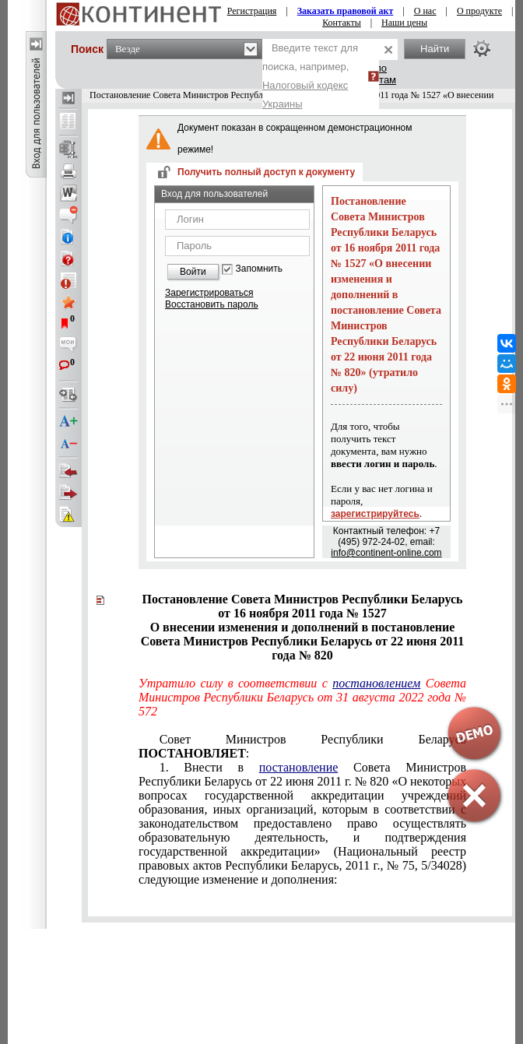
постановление (299, 767)
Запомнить (259, 269)
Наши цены (404, 22)
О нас (425, 10)
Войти (193, 271)
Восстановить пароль (211, 304)
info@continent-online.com (386, 552)
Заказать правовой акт (345, 10)
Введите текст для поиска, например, (310, 76)
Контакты (341, 22)
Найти (434, 48)
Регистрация (252, 10)
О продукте (479, 10)
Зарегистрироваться (209, 292)
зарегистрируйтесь (375, 513)
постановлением (376, 683)
